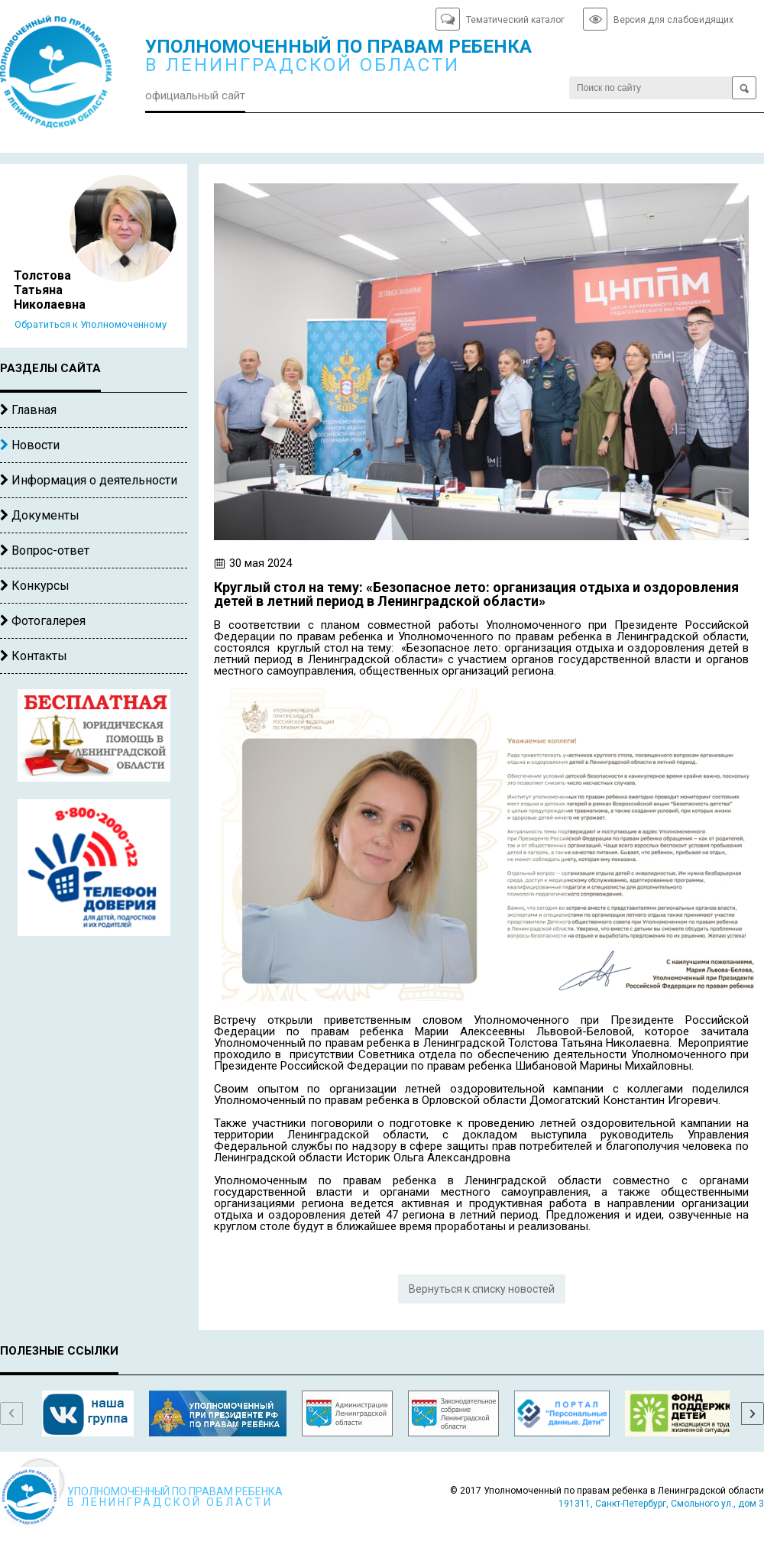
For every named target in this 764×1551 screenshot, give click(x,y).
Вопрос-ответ (44, 550)
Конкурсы (35, 585)
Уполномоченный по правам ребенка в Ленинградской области (61, 77)
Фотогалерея (43, 620)
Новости (30, 445)
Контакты (33, 655)
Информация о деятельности (88, 480)
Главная (28, 409)
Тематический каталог (515, 20)
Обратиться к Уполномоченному (91, 324)
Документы (39, 515)
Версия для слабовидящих (673, 20)
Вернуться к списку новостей (482, 1289)
